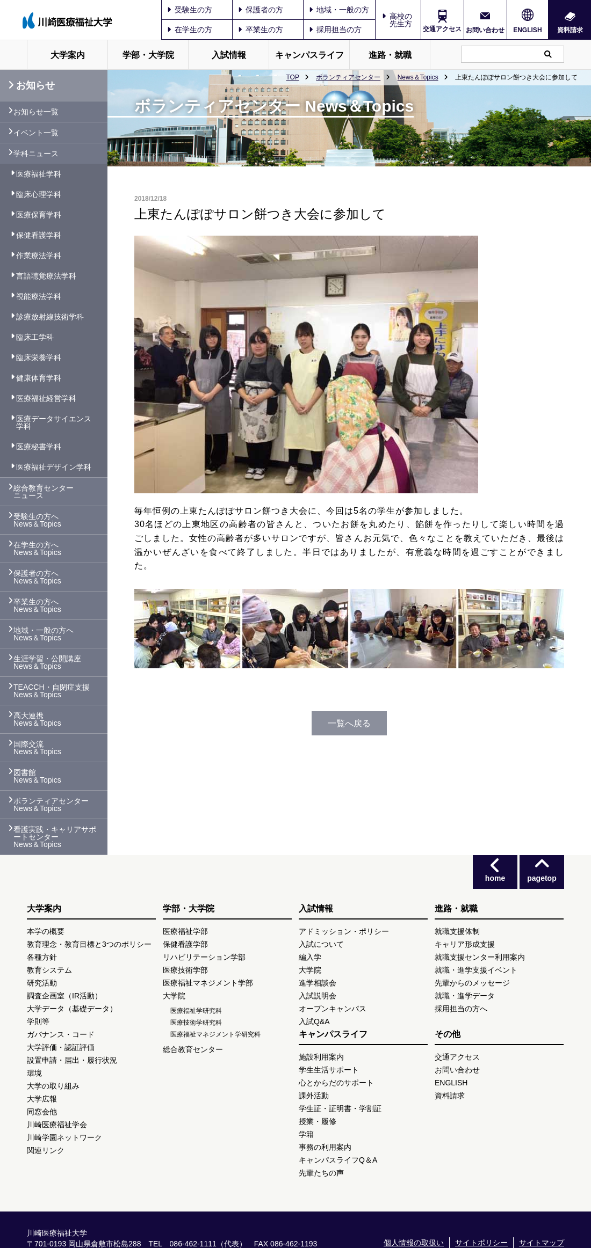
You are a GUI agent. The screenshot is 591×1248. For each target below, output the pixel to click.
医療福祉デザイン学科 (53, 467)
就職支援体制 (457, 931)
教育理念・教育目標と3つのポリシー (89, 944)
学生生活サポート (329, 1069)
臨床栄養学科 (38, 357)
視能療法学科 (38, 296)
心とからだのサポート (336, 1082)
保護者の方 (260, 9)
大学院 (174, 995)
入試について (321, 944)
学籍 (306, 1134)
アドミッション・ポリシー (344, 931)
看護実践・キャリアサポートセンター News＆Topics (54, 837)
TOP (292, 77)
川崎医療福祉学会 (57, 1124)
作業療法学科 (38, 255)
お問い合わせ (485, 29)
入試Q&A (314, 1021)
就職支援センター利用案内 (480, 957)
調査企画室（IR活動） (64, 995)
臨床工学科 (35, 337)
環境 (34, 1073)
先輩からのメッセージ (472, 983)
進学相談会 (317, 983)
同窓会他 (42, 1111)
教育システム (49, 970)
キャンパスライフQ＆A (338, 1160)
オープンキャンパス (332, 1008)
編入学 (310, 957)
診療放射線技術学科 (50, 316)
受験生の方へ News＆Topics (37, 520)
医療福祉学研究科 (196, 1011)
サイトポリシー (481, 1242)
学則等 (38, 1021)
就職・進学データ (465, 995)
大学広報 (42, 1098)
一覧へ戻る (349, 723)
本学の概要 (45, 931)
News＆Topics (418, 77)
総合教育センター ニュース (43, 492)
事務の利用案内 (325, 1147)
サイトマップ (541, 1242)
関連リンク (45, 1150)
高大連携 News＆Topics (37, 719)
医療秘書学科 (38, 446)
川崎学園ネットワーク (64, 1137)
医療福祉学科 (38, 174)
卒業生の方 (260, 29)
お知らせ (31, 85)
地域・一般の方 (339, 9)
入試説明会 (317, 995)
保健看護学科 (38, 235)
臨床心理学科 (38, 194)
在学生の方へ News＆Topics (37, 549)
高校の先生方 (401, 19)
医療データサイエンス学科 (53, 422)
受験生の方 (189, 9)
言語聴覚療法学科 (46, 276)
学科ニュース (36, 153)
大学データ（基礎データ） (72, 1008)
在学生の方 (189, 29)
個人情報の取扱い (414, 1242)
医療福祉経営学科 (46, 398)
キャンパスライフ (309, 55)
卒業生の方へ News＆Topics (37, 605)
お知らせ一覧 (36, 111)
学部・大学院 (148, 55)
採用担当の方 (335, 29)
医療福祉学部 (185, 931)
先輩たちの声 (321, 1173)
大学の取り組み (53, 1086)
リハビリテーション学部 (204, 957)
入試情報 (229, 55)
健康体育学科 (38, 378)
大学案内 (68, 55)
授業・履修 (317, 1121)
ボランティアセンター (348, 77)
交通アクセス (442, 29)
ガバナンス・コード (61, 1034)
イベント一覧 (36, 132)
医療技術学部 (185, 970)
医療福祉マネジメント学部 (208, 983)
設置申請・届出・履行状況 (72, 1060)
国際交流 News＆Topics (37, 748)
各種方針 (42, 957)
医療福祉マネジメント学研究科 (215, 1034)
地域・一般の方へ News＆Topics (43, 634)
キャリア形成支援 (465, 944)
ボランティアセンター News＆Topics (51, 805)
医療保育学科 (38, 214)
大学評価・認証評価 (61, 1047)
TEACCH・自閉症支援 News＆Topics (51, 691)
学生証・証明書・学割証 (340, 1108)
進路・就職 (390, 55)
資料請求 (570, 29)
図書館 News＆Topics (37, 776)
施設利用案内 (321, 1057)
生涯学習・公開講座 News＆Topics (47, 662)
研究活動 (42, 983)
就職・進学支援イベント (476, 970)
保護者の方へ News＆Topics (37, 577)
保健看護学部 (185, 944)
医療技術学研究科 (196, 1022)
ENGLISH (527, 30)
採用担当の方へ (461, 1008)
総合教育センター (193, 1049)
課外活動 (314, 1095)
